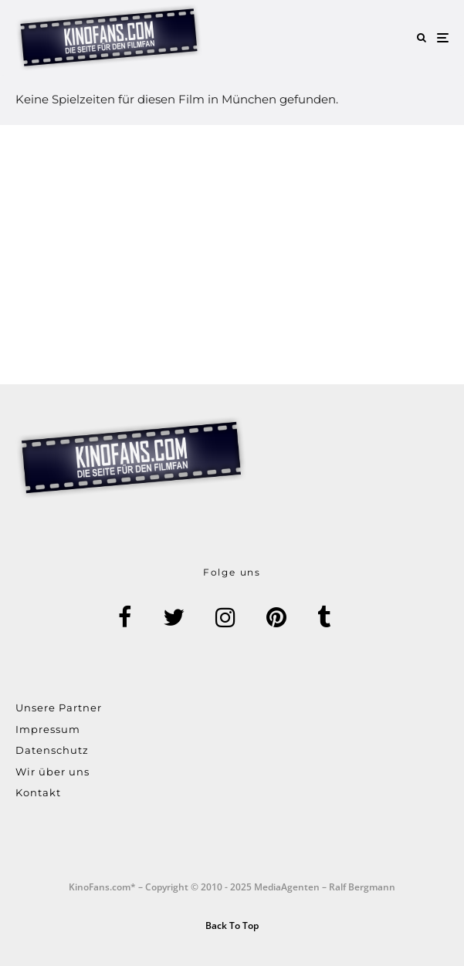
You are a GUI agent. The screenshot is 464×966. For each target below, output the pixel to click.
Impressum (47, 729)
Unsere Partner (58, 707)
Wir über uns (52, 771)
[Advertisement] (232, 254)
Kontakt (38, 792)
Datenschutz (52, 750)
